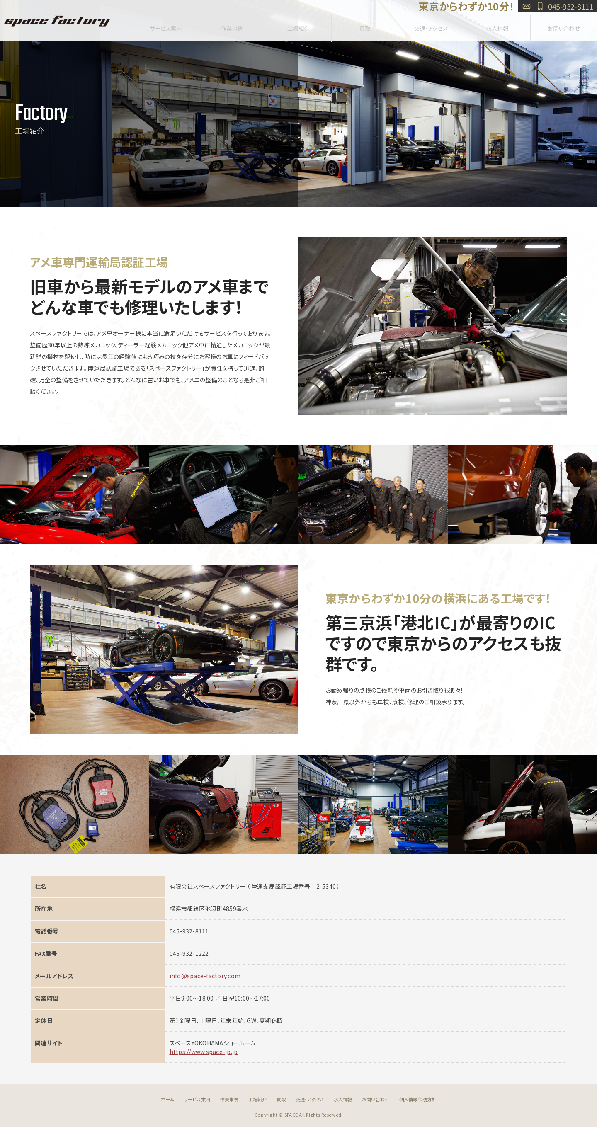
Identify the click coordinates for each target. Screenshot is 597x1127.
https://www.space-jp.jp (204, 1051)
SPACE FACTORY (57, 20)
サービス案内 (165, 25)
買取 (364, 25)
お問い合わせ (526, 6)
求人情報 (497, 25)
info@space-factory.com (205, 976)
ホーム (167, 1099)
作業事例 (232, 25)
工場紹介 (298, 25)
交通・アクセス (431, 25)
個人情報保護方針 (418, 1099)
